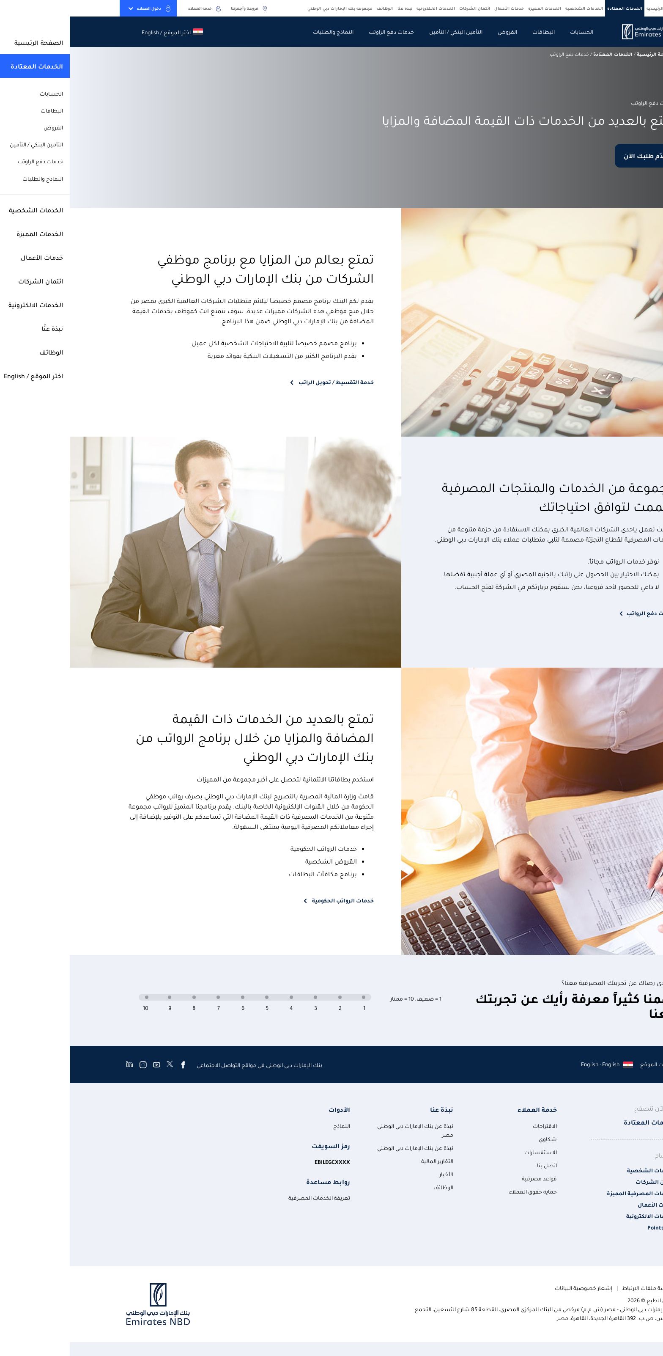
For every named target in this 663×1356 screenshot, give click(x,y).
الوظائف (315, 8)
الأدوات (269, 1110)
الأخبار (377, 1173)
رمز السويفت (261, 1146)
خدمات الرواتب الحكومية (272, 900)
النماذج (271, 1125)
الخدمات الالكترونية (366, 8)
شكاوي (478, 1138)
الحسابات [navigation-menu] (511, 31)
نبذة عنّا (335, 8)
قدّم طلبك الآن (575, 155)
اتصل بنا (477, 1165)
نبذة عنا (372, 1110)
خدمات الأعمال (439, 8)
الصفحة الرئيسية (594, 8)
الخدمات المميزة (475, 8)
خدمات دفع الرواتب (581, 612)
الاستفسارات (471, 1151)
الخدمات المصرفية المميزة (571, 1192)
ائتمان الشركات (405, 8)
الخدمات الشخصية (515, 8)
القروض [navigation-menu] (437, 31)
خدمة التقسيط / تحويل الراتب (265, 381)
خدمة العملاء (135, 8)
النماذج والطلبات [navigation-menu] (263, 31)
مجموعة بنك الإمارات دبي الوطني (270, 8)
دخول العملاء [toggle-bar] (80, 8)
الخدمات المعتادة (555, 8)
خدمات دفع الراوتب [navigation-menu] (321, 31)
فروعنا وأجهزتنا (179, 8)
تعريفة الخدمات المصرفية (249, 1197)
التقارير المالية (367, 1160)
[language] (537, 1063)
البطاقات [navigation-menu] (474, 31)
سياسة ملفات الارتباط (579, 1287)
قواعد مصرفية (469, 1178)
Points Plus (592, 1227)
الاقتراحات (475, 1125)
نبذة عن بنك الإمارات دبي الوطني (345, 1147)
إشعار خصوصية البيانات (513, 1287)
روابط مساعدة (258, 1182)
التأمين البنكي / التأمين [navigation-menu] (386, 31)
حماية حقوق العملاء (463, 1191)
